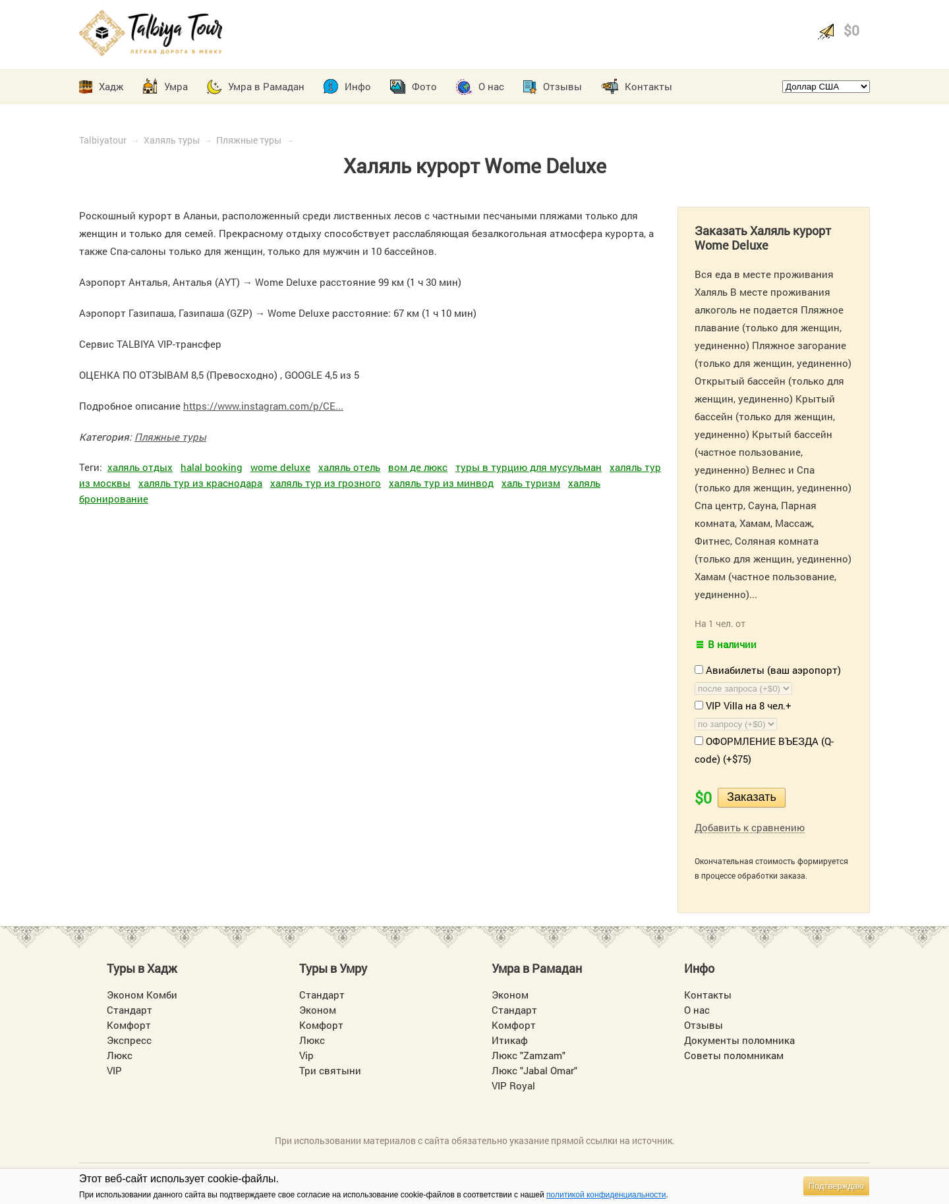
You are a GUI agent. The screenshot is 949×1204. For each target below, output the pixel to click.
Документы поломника (739, 1040)
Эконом (317, 1009)
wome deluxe (280, 467)
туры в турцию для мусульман (528, 467)
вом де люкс (417, 467)
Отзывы (562, 86)
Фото (424, 86)
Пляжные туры (248, 140)
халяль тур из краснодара (200, 482)
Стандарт (129, 1009)
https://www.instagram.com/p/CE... (263, 405)
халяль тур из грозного (325, 482)
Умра (176, 86)
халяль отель (349, 467)
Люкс (119, 1055)
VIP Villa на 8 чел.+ (743, 705)
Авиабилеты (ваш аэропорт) (768, 669)
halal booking (212, 467)
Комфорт (129, 1024)
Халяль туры (172, 140)
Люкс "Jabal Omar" (534, 1070)
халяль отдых (140, 467)
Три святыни (330, 1070)
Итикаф (510, 1040)
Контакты (648, 86)
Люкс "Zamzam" (528, 1055)
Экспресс (129, 1040)
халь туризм (531, 482)
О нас (491, 86)
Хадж (111, 86)
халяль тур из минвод (441, 482)
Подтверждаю (836, 1186)
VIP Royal (513, 1085)
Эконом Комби (142, 994)
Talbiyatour (103, 140)
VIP (114, 1070)
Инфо (358, 86)
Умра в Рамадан (266, 86)
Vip (306, 1055)
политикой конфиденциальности (606, 1194)
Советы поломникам (734, 1055)
